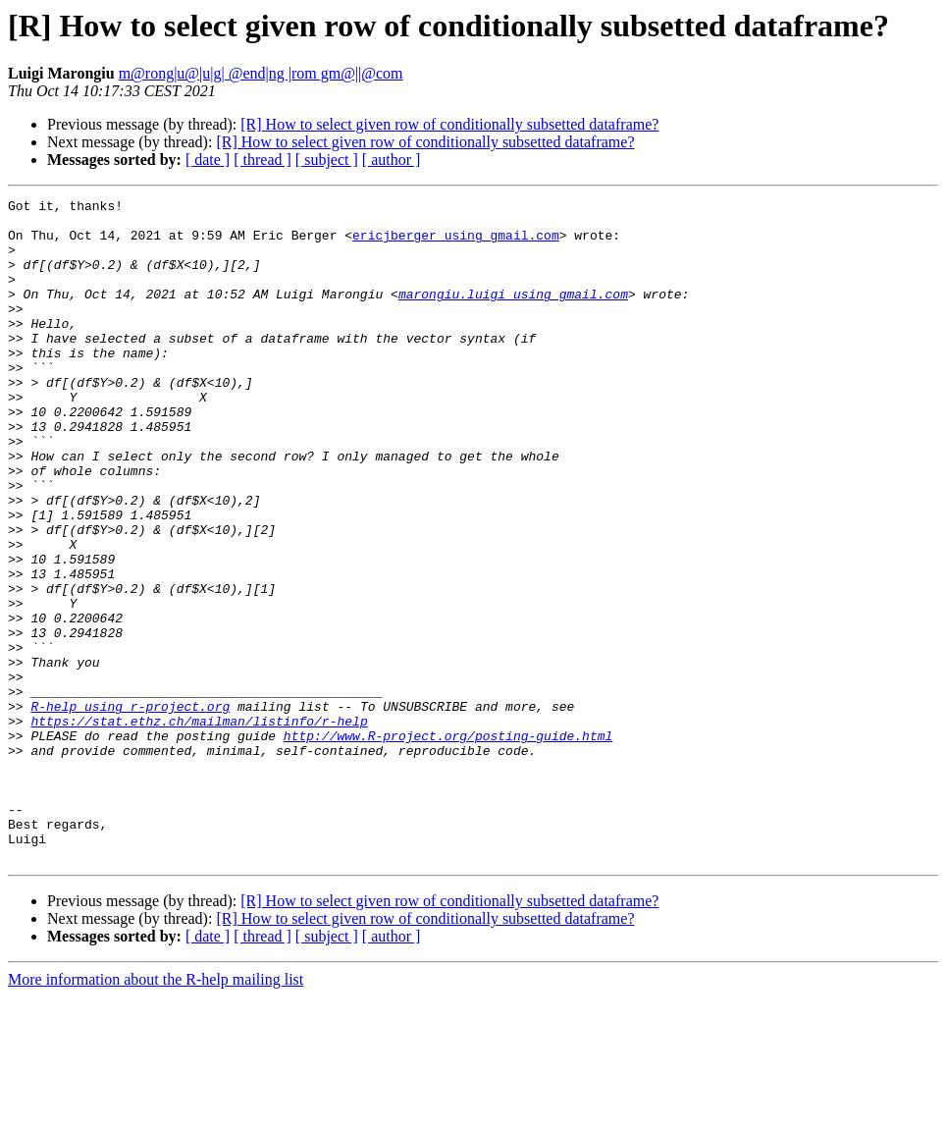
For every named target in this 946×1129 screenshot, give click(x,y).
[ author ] (391, 159)
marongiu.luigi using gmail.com (513, 314)
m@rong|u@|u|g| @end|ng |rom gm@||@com (261, 73)
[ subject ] (326, 159)
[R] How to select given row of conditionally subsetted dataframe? (449, 124)
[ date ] (207, 159)
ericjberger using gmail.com (455, 243)
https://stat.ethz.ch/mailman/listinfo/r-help (198, 826)
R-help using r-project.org (130, 809)
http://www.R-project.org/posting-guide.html (448, 844)
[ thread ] (262, 159)
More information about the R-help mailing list (155, 1111)
